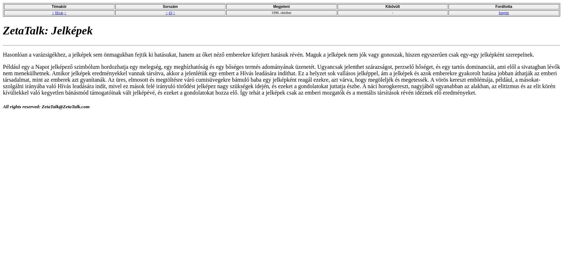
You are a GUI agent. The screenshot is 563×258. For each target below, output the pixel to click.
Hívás (59, 13)
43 (170, 13)
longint (504, 13)
